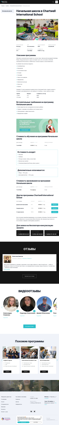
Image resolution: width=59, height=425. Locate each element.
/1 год (34, 145)
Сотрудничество (5, 404)
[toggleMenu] (56, 2)
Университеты (19, 404)
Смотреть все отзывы (29, 276)
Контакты (3, 409)
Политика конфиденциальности (50, 419)
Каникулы (18, 399)
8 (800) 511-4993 (34, 398)
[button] (57, 262)
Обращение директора (6, 396)
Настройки (36, 422)
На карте (46, 398)
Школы (17, 401)
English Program (8, 360)
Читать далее (7, 269)
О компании (3, 399)
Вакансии (3, 406)
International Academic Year (29, 360)
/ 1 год (41, 204)
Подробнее (5, 317)
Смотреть (55, 204)
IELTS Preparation (44, 360)
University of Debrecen (27, 258)
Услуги (2, 401)
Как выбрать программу (21, 396)
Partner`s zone (4, 411)
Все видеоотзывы (29, 326)
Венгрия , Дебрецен (18, 258)
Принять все (23, 422)
